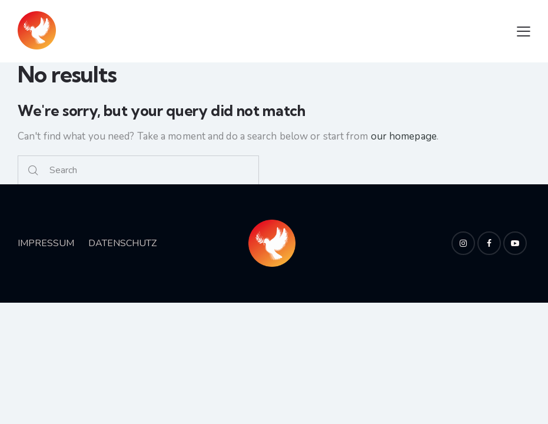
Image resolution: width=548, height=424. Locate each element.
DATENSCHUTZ (122, 243)
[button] (523, 31)
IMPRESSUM (46, 243)
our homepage (404, 136)
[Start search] (33, 170)
